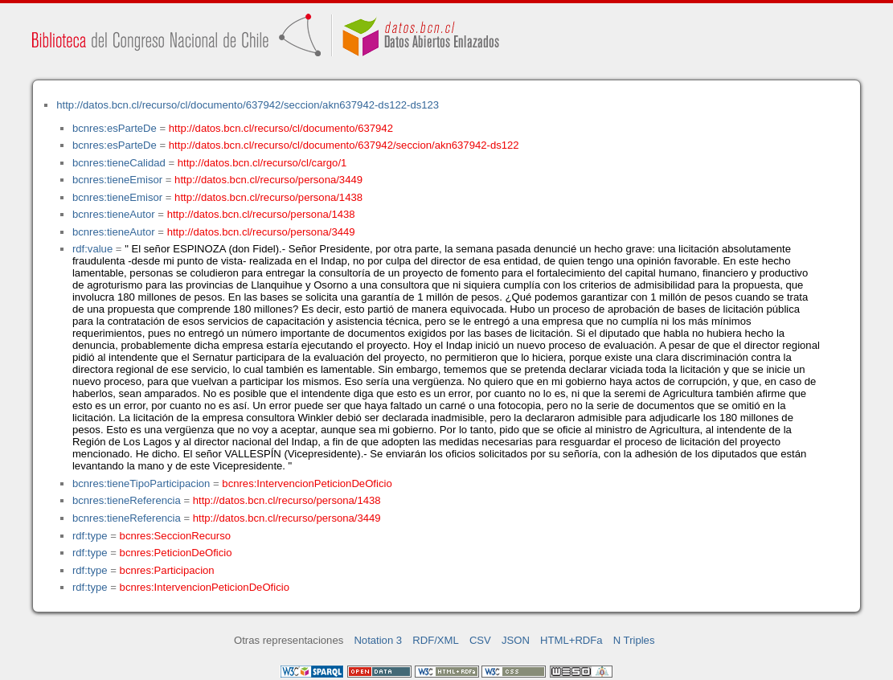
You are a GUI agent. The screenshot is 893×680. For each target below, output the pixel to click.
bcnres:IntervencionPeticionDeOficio (306, 483)
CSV (480, 640)
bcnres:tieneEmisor (117, 180)
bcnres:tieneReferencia (126, 500)
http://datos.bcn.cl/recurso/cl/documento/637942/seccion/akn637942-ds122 (344, 145)
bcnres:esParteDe (114, 128)
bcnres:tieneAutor (113, 214)
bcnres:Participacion (167, 570)
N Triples (634, 640)
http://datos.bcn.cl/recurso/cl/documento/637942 (281, 128)
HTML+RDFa (571, 640)
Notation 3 (378, 640)
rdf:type (90, 536)
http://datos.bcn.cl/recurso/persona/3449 (268, 180)
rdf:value (92, 249)
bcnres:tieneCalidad (119, 163)
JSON (516, 640)
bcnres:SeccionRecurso (175, 536)
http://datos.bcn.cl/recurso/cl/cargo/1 (262, 163)
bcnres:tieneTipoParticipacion (141, 483)
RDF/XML (435, 640)
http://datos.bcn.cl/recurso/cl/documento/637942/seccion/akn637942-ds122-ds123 (247, 105)
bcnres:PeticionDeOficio (176, 553)
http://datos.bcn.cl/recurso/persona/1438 (268, 197)
